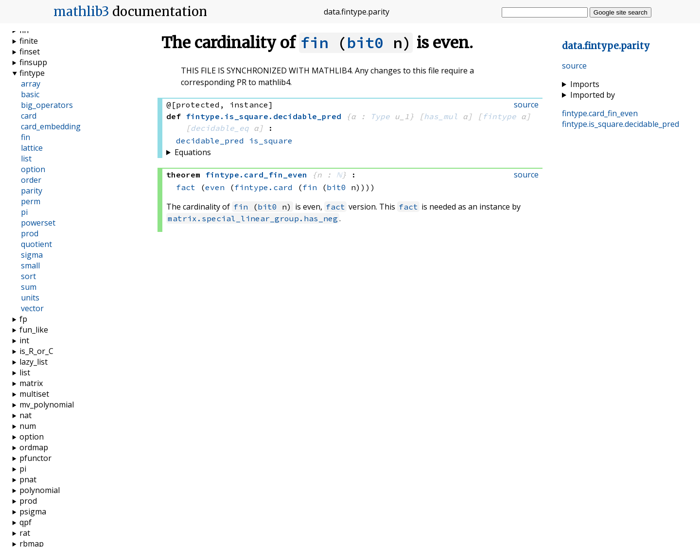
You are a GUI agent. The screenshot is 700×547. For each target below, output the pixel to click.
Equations (193, 152)
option (33, 169)
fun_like (33, 329)
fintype (499, 116)
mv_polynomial (46, 404)
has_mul (441, 116)
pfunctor (35, 458)
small (30, 265)
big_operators (47, 105)
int (24, 340)
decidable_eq (220, 128)
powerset (38, 222)
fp (23, 319)
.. (606, 46)
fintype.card (263, 187)
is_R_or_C (36, 351)
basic (30, 94)
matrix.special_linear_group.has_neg (253, 218)
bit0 (365, 43)
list (26, 158)
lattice (32, 147)
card (28, 115)
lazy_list (33, 361)
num (27, 426)
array (30, 83)
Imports (584, 84)
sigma (32, 254)
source (574, 65)
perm (30, 201)
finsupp (33, 62)
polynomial (39, 490)
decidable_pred (210, 140)
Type (380, 116)
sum (28, 287)
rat (24, 533)
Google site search (621, 12)
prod (29, 233)
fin (314, 43)
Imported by (592, 94)
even (215, 187)
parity (31, 190)
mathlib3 (81, 11)
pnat (27, 479)
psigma (32, 511)
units (30, 297)
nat (25, 415)
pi (24, 212)
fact (185, 187)
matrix (31, 383)
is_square (271, 140)
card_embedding (51, 126)
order (31, 180)
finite (28, 40)
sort (28, 276)
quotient (36, 244)
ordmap (33, 447)
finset (29, 51)
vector (32, 308)
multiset (34, 393)
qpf (25, 522)
